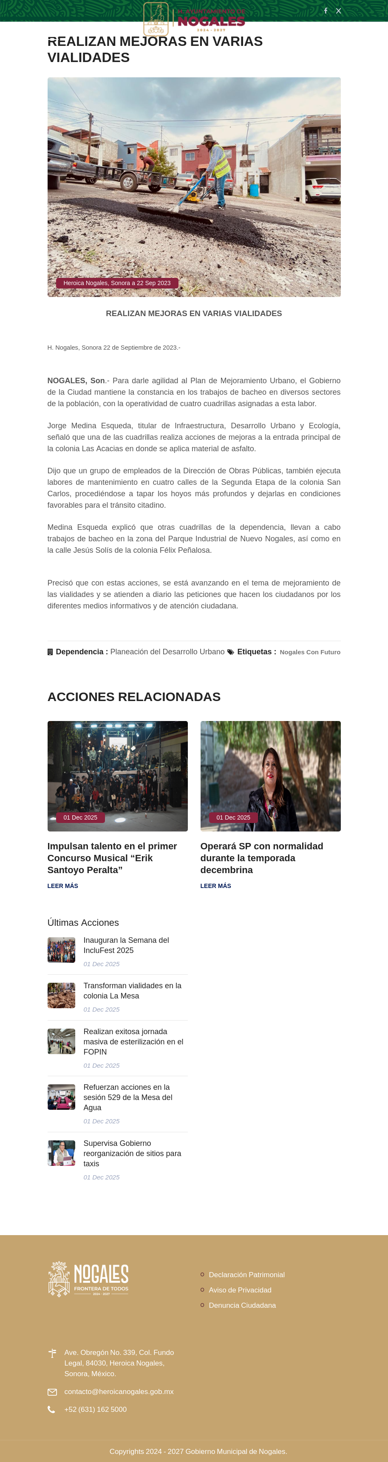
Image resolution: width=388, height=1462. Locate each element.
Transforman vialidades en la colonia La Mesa (132, 991)
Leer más (63, 886)
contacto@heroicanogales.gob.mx (119, 1391)
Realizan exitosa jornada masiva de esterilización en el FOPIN (134, 1042)
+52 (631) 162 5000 (96, 1409)
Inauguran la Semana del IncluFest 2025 (126, 945)
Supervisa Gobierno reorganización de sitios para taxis (132, 1154)
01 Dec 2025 (81, 817)
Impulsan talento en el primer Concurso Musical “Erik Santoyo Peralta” (112, 857)
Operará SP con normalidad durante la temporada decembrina (262, 857)
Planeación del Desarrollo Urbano (167, 652)
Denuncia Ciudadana (242, 1305)
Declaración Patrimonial (247, 1274)
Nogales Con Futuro (310, 652)
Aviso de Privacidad (240, 1289)
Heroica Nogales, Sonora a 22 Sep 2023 (117, 283)
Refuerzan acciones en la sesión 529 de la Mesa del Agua (128, 1097)
